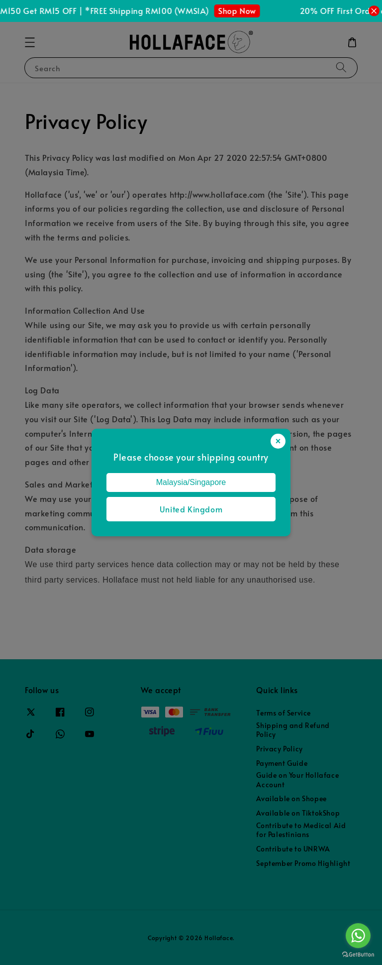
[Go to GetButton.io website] (358, 955)
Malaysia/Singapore (191, 482)
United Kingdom (191, 508)
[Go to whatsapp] (358, 935)
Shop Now (240, 10)
